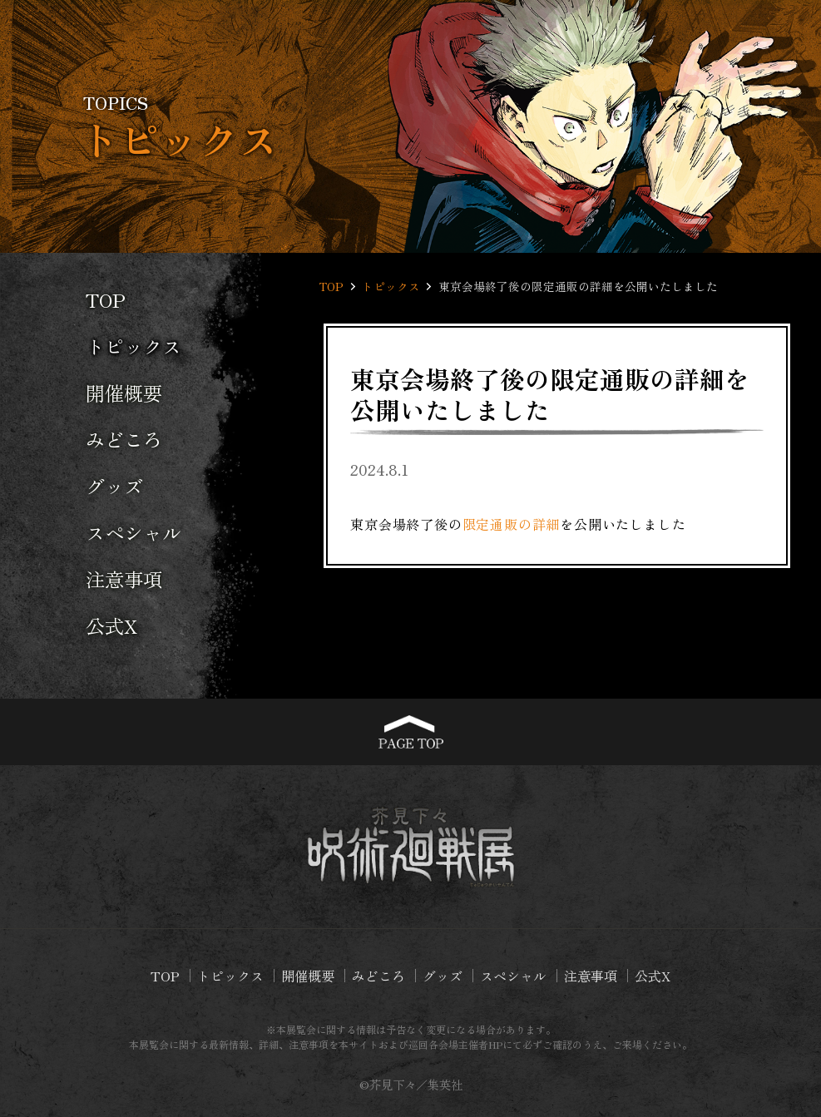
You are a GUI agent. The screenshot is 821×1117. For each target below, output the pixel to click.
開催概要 (124, 392)
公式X (111, 625)
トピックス (133, 346)
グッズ (114, 486)
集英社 (445, 1084)
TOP (106, 299)
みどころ (124, 439)
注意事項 (124, 579)
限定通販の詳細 (511, 524)
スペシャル (133, 532)
